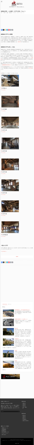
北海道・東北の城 (25, 420)
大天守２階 (4, 151)
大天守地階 (4, 109)
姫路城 (7, 12)
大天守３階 (4, 172)
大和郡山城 (16, 338)
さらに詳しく (4, 89)
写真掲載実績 (4, 429)
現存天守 (19, 41)
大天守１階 (4, 130)
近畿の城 (4, 12)
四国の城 (24, 405)
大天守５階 (4, 213)
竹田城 (16, 360)
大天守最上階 (5, 234)
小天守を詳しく (4, 251)
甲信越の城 (24, 419)
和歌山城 (16, 328)
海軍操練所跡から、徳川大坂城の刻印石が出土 (22, 309)
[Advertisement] (17, 275)
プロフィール (11, 405)
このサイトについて (5, 433)
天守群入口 (4, 88)
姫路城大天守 (10, 12)
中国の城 (24, 404)
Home (1, 12)
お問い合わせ (4, 434)
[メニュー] (2, 1)
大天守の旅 (30, 68)
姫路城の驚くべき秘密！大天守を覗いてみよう (19, 12)
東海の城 (24, 415)
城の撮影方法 (4, 430)
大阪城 (16, 350)
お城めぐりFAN (17, 443)
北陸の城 (24, 416)
